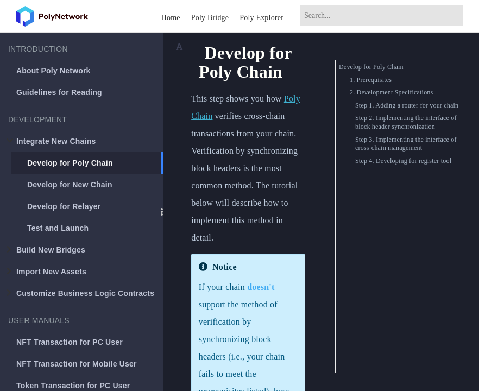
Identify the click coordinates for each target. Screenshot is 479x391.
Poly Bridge (210, 18)
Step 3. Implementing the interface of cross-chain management (406, 144)
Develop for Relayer (63, 206)
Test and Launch (58, 228)
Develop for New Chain (69, 184)
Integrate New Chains (51, 141)
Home (170, 18)
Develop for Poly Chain (70, 163)
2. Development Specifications (391, 92)
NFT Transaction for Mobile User (76, 364)
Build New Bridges (46, 249)
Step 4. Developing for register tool (403, 161)
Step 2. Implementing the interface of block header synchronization (406, 122)
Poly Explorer (261, 18)
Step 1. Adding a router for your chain (406, 105)
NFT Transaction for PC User (69, 342)
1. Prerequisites (371, 80)
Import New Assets (46, 271)
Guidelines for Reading (59, 92)
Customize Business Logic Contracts (80, 293)
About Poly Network (53, 70)
